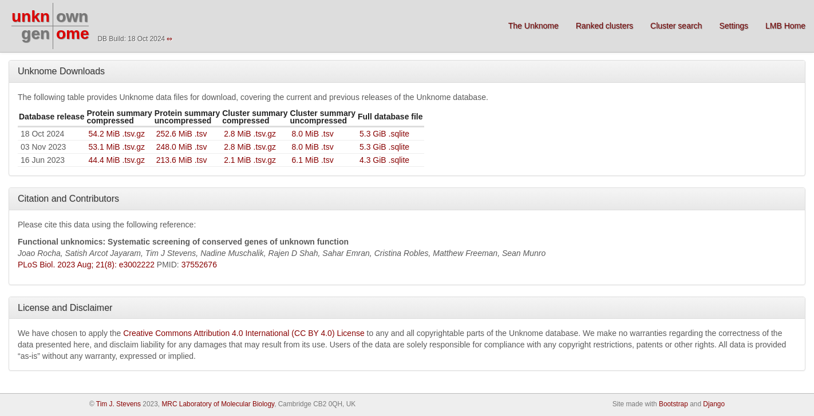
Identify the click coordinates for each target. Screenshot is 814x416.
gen (35, 33)
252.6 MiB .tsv (181, 133)
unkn (30, 16)
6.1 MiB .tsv (313, 160)
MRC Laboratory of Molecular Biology (217, 404)
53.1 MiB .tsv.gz (116, 146)
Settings (733, 25)
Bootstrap (673, 404)
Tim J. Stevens (118, 404)
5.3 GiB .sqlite (384, 133)
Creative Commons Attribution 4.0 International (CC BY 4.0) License (244, 333)
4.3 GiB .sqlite (384, 160)
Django (714, 404)
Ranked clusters (604, 25)
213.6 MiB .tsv (181, 160)
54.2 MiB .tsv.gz (116, 133)
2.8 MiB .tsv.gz (250, 133)
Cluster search (676, 25)
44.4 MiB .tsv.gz (116, 160)
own (72, 16)
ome (72, 33)
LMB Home (785, 25)
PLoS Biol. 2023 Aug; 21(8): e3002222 (86, 264)
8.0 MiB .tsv (313, 133)
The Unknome (533, 25)
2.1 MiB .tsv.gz (250, 160)
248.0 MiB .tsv (181, 146)
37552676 (199, 264)
